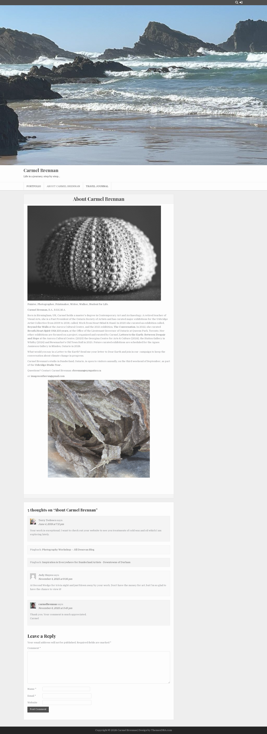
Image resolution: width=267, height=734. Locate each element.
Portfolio (34, 186)
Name (31, 689)
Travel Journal (97, 186)
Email (31, 695)
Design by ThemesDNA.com (155, 730)
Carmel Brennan (41, 170)
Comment (34, 648)
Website (32, 702)
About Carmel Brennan (63, 186)
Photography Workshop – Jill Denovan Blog (68, 549)
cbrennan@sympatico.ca (86, 370)
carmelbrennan (47, 604)
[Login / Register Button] (240, 2)
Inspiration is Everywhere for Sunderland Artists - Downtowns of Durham (86, 562)
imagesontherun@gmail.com (48, 376)
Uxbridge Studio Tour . (48, 365)
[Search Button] (236, 2)
